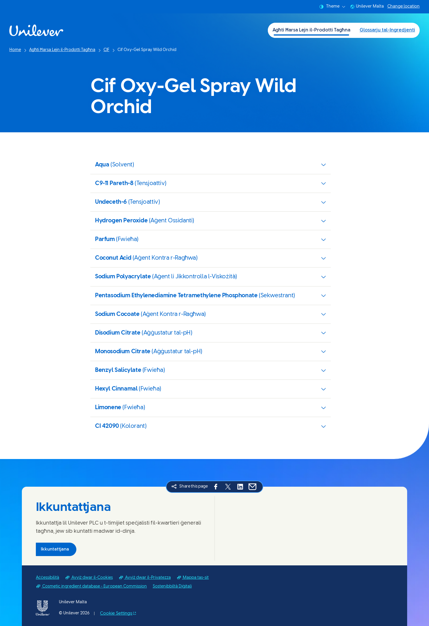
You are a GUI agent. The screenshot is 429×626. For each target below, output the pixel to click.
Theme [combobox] (332, 6)
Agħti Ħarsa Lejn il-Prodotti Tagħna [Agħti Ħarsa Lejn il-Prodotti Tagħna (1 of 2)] (311, 30)
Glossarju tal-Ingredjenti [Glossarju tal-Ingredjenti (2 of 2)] (387, 30)
